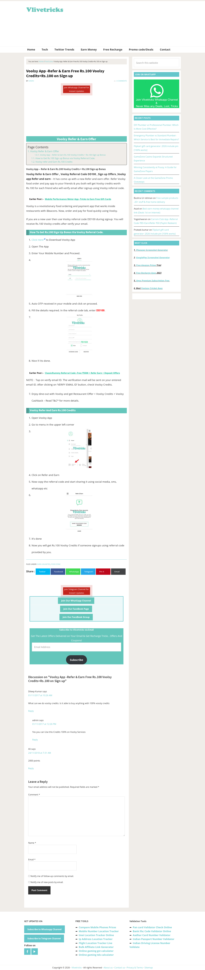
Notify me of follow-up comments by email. (52, 876)
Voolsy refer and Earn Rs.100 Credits (53, 161)
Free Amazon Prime (146, 265)
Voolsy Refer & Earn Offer (44, 151)
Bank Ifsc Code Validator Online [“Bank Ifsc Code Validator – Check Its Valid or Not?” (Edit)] (152, 931)
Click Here (38, 240)
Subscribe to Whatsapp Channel (44, 929)
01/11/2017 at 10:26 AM (40, 695)
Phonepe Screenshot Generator (152, 250)
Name (32, 842)
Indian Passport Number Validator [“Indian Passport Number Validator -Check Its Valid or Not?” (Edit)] (153, 939)
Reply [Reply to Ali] (31, 768)
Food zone (56, 564)
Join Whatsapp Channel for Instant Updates (76, 89)
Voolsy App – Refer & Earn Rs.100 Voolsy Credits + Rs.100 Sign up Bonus (73, 154)
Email (32, 859)
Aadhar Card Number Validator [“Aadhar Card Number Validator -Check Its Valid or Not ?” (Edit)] (151, 935)
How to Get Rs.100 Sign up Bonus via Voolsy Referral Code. (65, 158)
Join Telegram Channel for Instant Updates (76, 591)
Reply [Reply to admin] (35, 739)
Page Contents (38, 147)
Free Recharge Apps (146, 272)
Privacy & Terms (135, 967)
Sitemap (148, 967)
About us (108, 967)
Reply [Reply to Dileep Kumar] (31, 710)
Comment (34, 794)
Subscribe (76, 660)
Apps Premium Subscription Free (153, 280)
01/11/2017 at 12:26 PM (44, 724)
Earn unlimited (43, 564)
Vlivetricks (44, 9)
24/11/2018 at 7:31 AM (39, 752)
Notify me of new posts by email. (47, 882)
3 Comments (121, 81)
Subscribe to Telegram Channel (44, 938)
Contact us (119, 967)
